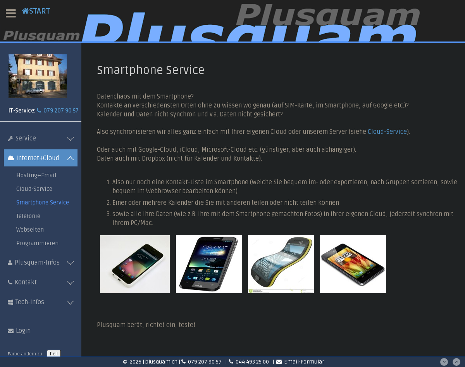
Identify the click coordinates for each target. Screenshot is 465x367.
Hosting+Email (36, 175)
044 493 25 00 (249, 361)
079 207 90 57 (58, 110)
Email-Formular (300, 361)
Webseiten (30, 229)
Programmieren (37, 243)
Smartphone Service (42, 202)
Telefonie (28, 216)
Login (19, 331)
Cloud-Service (34, 188)
